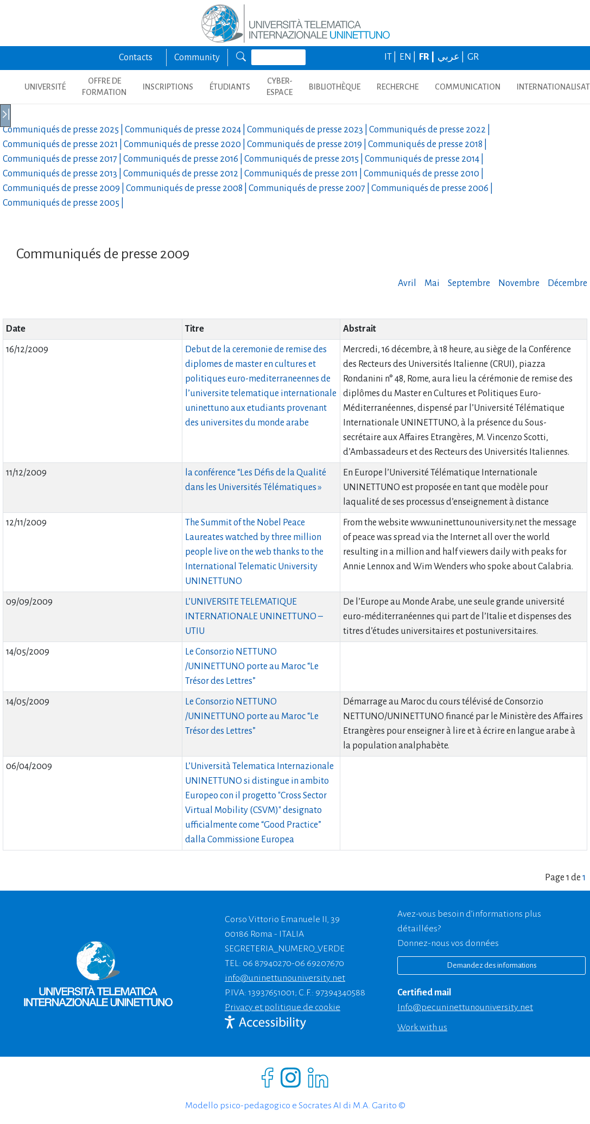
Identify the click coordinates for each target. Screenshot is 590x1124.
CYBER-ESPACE (280, 87)
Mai (432, 283)
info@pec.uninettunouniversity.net (465, 1007)
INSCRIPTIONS (168, 86)
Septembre (469, 283)
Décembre (567, 283)
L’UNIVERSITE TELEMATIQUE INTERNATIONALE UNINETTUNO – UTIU (254, 616)
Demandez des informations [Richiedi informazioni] (492, 965)
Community (197, 57)
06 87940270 (267, 963)
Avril (407, 283)
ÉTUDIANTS (230, 86)
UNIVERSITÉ (45, 86)
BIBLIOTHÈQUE (334, 86)
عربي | (451, 57)
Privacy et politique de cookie (282, 1007)
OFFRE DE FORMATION (104, 87)
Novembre (519, 283)
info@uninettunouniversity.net (285, 978)
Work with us (422, 1027)
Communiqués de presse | (64, 130)
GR (473, 57)
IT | (391, 57)
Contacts (136, 57)
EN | (408, 57)
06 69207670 (319, 963)
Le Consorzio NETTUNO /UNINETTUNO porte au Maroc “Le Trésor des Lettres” (252, 666)
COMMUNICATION (467, 86)
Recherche (397, 86)
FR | (427, 57)
